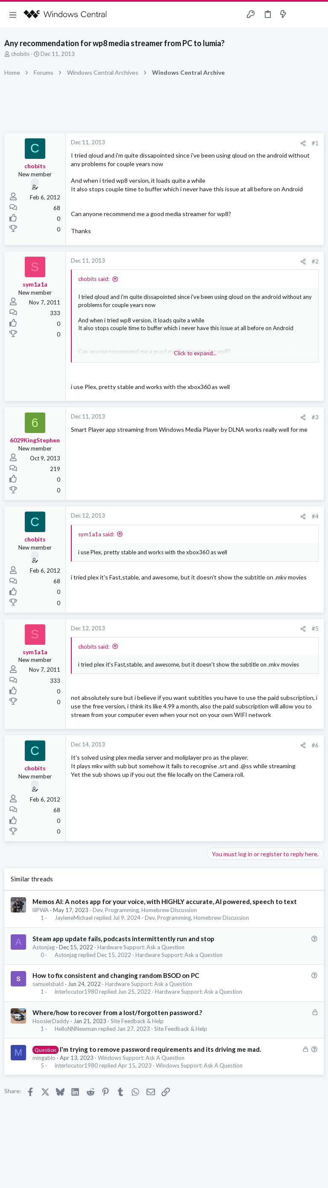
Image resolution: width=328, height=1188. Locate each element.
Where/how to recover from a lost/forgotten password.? (117, 1012)
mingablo (44, 1057)
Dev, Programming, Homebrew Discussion (145, 910)
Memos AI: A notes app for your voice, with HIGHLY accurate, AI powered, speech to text (164, 901)
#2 (315, 261)
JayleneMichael (74, 918)
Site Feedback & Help (137, 1021)
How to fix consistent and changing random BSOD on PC (115, 975)
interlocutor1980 (76, 992)
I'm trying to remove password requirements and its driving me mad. (160, 1049)
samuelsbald (48, 983)
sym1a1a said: (96, 534)
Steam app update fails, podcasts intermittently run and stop (123, 938)
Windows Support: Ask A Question (141, 1057)
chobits (20, 53)
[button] (12, 14)
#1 (315, 143)
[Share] (303, 143)
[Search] (316, 14)
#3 (315, 417)
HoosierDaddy (50, 1021)
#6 (315, 745)
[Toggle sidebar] (299, 14)
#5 (315, 628)
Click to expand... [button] (195, 353)
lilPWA (40, 910)
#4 (315, 516)
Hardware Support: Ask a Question (140, 947)
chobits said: (93, 278)
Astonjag (43, 947)
